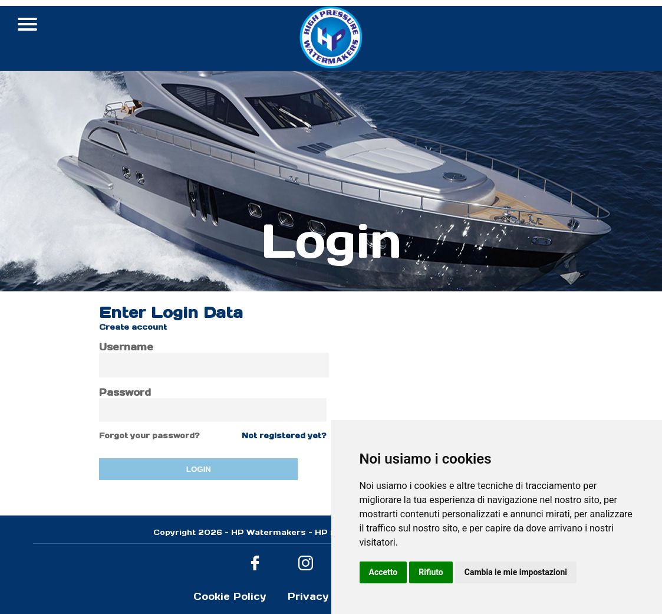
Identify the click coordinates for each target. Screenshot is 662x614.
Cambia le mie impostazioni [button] (516, 572)
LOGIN (198, 469)
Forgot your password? (149, 436)
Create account (133, 327)
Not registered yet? (284, 436)
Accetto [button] (383, 572)
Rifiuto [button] (431, 572)
